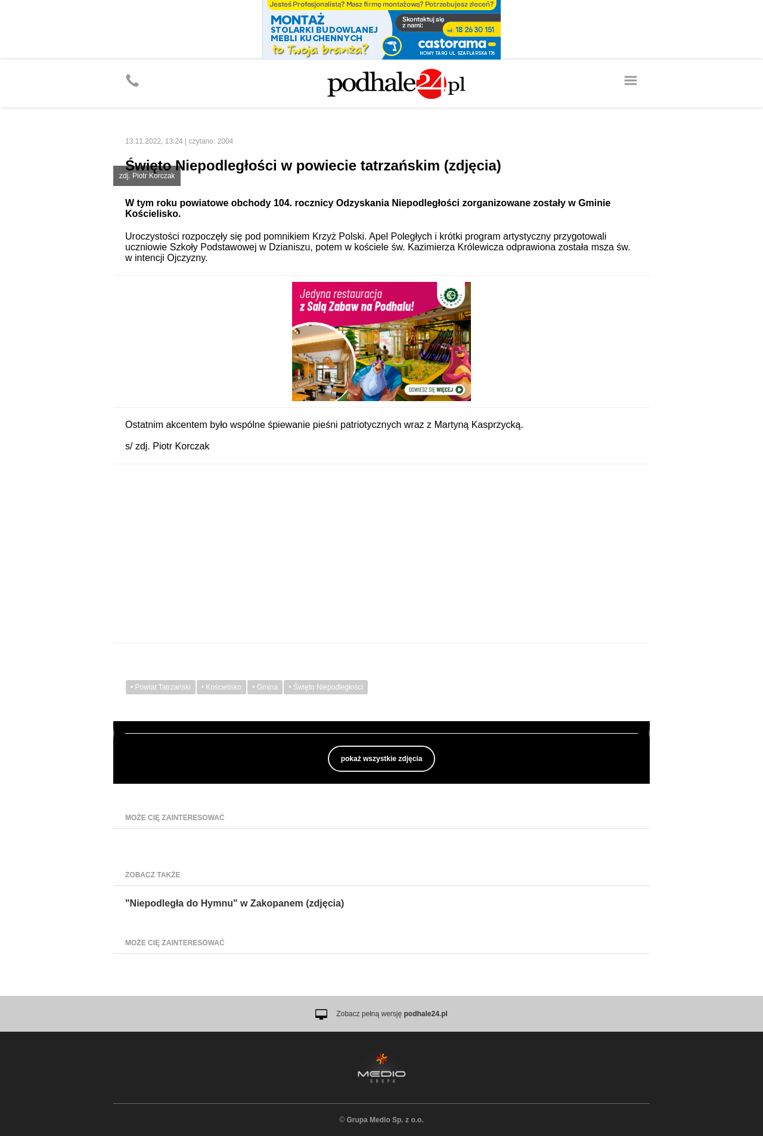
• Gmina (265, 687)
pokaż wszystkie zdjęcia (382, 759)
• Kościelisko (221, 687)
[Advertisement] (381, 553)
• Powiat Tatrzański (161, 687)
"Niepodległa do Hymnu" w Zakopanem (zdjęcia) (234, 903)
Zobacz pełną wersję (392, 1014)
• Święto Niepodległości (326, 687)
